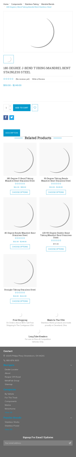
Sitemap (9, 384)
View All (8, 412)
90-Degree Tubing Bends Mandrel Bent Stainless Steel (56, 179)
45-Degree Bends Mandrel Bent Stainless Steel (20, 234)
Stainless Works (12, 422)
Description (11, 133)
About (7, 373)
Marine (8, 405)
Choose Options (20, 192)
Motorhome (10, 408)
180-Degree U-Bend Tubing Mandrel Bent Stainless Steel (20, 179)
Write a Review (38, 79)
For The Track (11, 397)
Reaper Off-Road (13, 377)
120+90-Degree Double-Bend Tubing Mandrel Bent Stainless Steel (56, 235)
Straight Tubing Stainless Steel (20, 289)
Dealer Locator (11, 369)
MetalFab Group (12, 380)
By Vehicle (9, 394)
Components (11, 401)
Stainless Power (12, 425)
